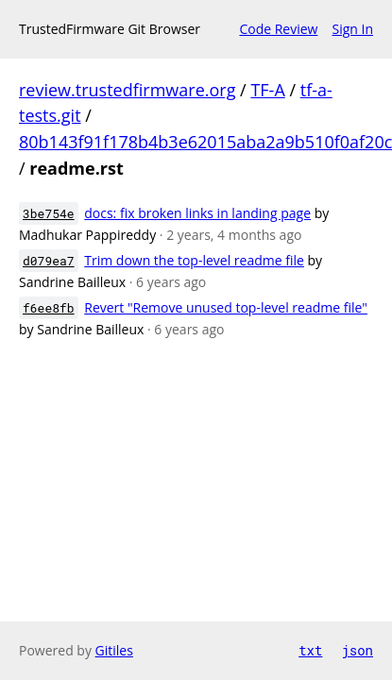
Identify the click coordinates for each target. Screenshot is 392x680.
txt (310, 650)
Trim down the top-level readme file (194, 260)
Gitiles (114, 650)
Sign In (352, 29)
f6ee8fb (49, 307)
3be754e (49, 213)
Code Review (278, 29)
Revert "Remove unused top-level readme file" (225, 307)
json (357, 650)
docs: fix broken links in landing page (197, 213)
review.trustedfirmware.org (127, 89)
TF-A (267, 89)
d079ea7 (49, 260)
